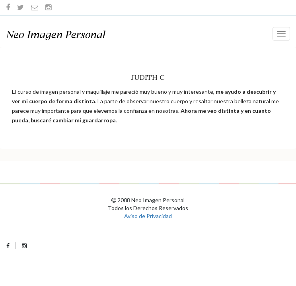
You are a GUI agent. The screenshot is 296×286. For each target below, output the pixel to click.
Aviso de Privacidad (148, 216)
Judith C (148, 77)
